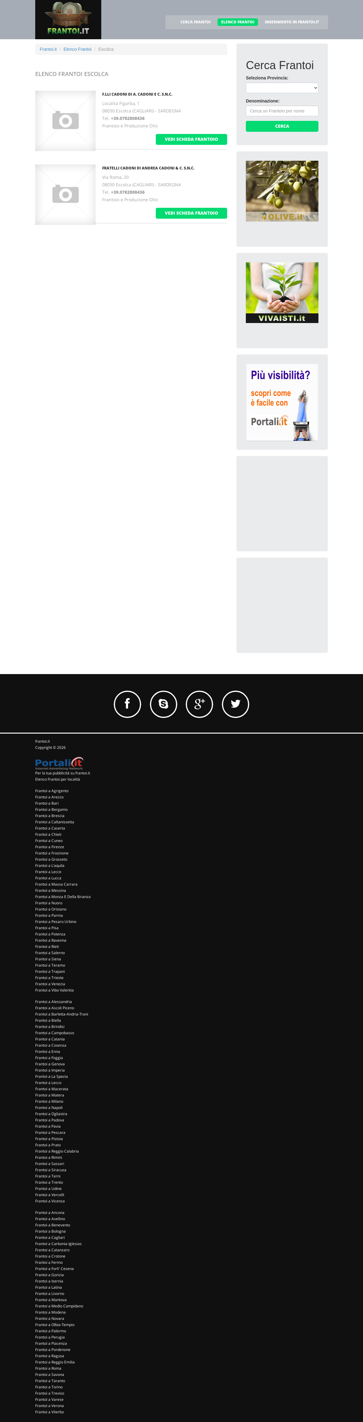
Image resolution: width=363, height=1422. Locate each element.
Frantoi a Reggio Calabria (57, 1151)
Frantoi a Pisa (47, 927)
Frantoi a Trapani (50, 971)
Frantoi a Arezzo (49, 797)
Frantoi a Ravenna (50, 940)
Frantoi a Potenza (50, 934)
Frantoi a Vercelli (49, 1194)
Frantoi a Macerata (51, 1088)
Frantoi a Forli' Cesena (54, 1268)
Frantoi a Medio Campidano (59, 1306)
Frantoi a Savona (49, 1374)
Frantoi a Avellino (50, 1218)
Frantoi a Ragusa (49, 1355)
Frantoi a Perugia (50, 1337)
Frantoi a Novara (49, 1318)
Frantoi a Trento (49, 1182)
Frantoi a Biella (48, 1020)
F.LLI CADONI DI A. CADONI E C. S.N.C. (137, 94)
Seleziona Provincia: (267, 77)
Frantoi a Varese (49, 1399)
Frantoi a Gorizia (49, 1274)
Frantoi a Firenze (49, 846)
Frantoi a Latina (48, 1287)
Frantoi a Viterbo (49, 1412)
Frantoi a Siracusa (50, 1169)
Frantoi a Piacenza (51, 1343)
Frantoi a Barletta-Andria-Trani (61, 1014)
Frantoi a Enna (47, 1051)
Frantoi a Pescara (50, 1132)
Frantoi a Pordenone (52, 1349)
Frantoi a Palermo (50, 1331)
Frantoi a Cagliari (50, 1237)
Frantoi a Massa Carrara (56, 884)
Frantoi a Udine (48, 1188)
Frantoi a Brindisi (49, 1026)
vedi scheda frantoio (191, 139)
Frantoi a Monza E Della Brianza (63, 896)
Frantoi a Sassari (49, 1163)
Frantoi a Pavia (48, 1126)
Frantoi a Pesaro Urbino (55, 921)
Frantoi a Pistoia (49, 1138)
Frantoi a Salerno (50, 952)
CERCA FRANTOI (195, 22)
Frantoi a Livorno (49, 1293)
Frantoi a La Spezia (51, 1076)
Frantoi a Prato (48, 1145)
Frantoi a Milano (49, 1101)
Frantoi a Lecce (48, 871)
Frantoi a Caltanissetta (54, 822)
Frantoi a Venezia (50, 984)
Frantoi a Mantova (51, 1299)
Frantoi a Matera (49, 1095)
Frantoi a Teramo (50, 965)
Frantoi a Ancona (49, 1212)
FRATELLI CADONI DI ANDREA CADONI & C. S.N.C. (148, 168)
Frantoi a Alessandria (53, 1001)
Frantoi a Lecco (48, 1082)
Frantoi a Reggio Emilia (55, 1362)
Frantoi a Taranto (50, 1380)
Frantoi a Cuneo (49, 840)
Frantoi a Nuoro (48, 903)
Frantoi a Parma (49, 915)
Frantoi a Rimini (48, 1157)
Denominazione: (262, 100)
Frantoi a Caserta (50, 828)
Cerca (282, 126)
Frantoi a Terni (47, 1176)
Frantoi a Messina (50, 890)
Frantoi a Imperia (50, 1070)
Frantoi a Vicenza (50, 1201)
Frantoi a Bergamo (51, 809)
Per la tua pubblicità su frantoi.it (62, 773)
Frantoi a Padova (49, 1120)
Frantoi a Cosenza (50, 1045)
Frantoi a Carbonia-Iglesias (58, 1243)
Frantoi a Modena (50, 1312)
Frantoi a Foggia (49, 1057)
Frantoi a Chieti (48, 834)
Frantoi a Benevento (52, 1225)
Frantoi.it (48, 49)
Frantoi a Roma (48, 1368)
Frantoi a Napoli (49, 1107)
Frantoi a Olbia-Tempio (54, 1324)
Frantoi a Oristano (50, 909)
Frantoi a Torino (49, 1387)
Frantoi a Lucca (48, 878)
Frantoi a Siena (48, 959)
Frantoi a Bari (47, 803)
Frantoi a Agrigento (52, 790)
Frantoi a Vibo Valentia (54, 990)
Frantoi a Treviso (49, 1393)
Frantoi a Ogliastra (51, 1113)
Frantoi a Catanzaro (52, 1250)
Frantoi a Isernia (49, 1281)
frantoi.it (42, 741)
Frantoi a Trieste (49, 977)
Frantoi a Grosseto (51, 859)
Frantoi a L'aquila (49, 865)
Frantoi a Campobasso (54, 1032)
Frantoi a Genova (50, 1064)
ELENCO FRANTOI (237, 22)
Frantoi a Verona (49, 1405)
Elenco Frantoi (78, 49)
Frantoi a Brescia (49, 815)
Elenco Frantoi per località (57, 779)
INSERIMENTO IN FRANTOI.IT (292, 22)
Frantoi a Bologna (50, 1231)
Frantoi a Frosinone (52, 853)
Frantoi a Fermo (49, 1262)
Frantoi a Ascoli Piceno (54, 1008)
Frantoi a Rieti (47, 946)
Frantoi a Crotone (50, 1256)
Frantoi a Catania (50, 1039)
